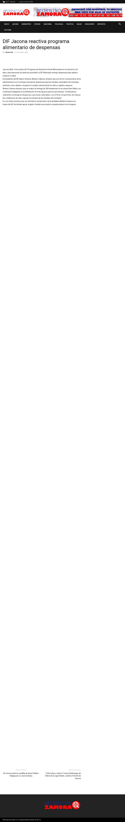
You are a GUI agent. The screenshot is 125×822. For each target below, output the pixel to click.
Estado (37, 24)
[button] (120, 24)
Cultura (7, 30)
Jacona (15, 24)
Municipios (26, 24)
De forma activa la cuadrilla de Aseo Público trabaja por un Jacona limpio (21, 774)
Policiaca (59, 24)
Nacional (48, 24)
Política (69, 24)
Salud (79, 24)
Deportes (101, 24)
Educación (89, 24)
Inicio (6, 24)
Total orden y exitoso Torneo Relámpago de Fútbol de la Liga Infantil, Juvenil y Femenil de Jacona (63, 775)
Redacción (9, 52)
